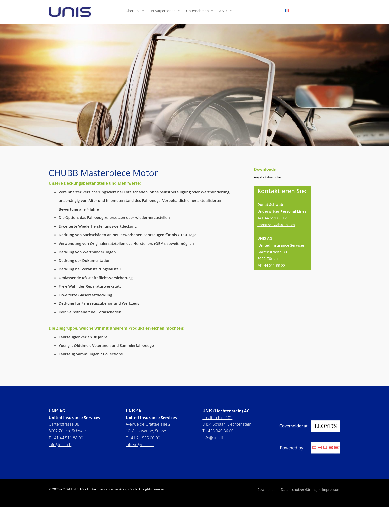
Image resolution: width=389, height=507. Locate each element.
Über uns (133, 11)
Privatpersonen (163, 11)
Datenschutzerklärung (299, 490)
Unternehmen (197, 11)
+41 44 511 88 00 (271, 265)
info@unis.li (212, 438)
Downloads (266, 490)
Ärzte (223, 11)
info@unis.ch (60, 444)
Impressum (331, 490)
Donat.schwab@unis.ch (276, 224)
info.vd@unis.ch (140, 444)
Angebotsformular (267, 177)
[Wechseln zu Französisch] (287, 11)
